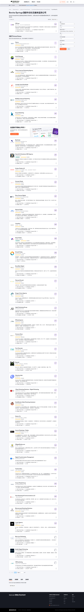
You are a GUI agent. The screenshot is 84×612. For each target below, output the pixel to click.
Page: (19, 572)
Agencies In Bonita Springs (25, 9)
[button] (68, 2)
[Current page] (22, 572)
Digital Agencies (16, 9)
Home (10, 9)
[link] (33, 2)
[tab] (10, 580)
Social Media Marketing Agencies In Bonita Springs (41, 9)
